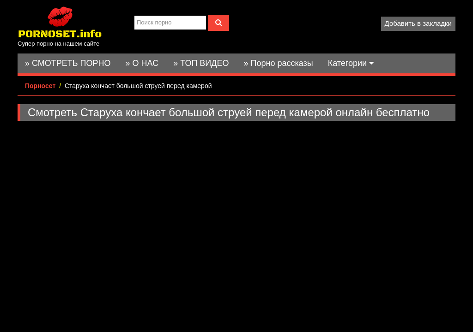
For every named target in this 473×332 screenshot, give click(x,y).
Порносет (40, 85)
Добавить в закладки (418, 23)
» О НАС (142, 63)
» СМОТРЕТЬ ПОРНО (68, 63)
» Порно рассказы (278, 63)
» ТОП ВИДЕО (201, 63)
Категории (351, 63)
